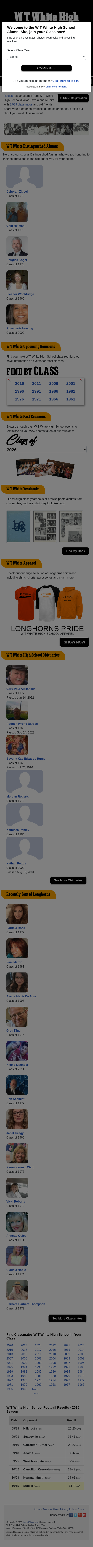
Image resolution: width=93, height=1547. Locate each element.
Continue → (46, 68)
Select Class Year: (19, 50)
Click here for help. (56, 86)
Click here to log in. (65, 80)
